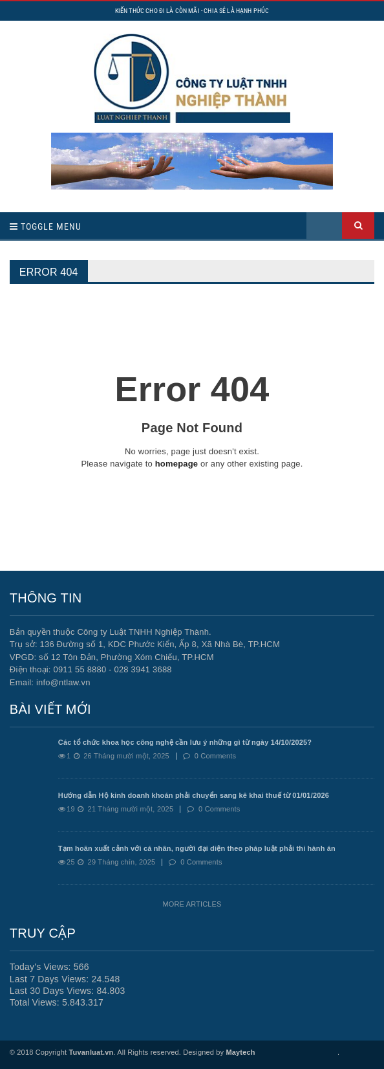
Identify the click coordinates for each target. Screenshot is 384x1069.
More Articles (191, 904)
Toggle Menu (45, 226)
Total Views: (36, 1002)
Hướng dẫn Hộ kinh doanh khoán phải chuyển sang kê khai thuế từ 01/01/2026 (193, 795)
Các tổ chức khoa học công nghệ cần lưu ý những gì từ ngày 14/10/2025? (185, 742)
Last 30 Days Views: (53, 991)
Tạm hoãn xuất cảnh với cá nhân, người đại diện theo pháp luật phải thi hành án (197, 848)
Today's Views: (42, 967)
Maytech (240, 1052)
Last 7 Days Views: (51, 979)
